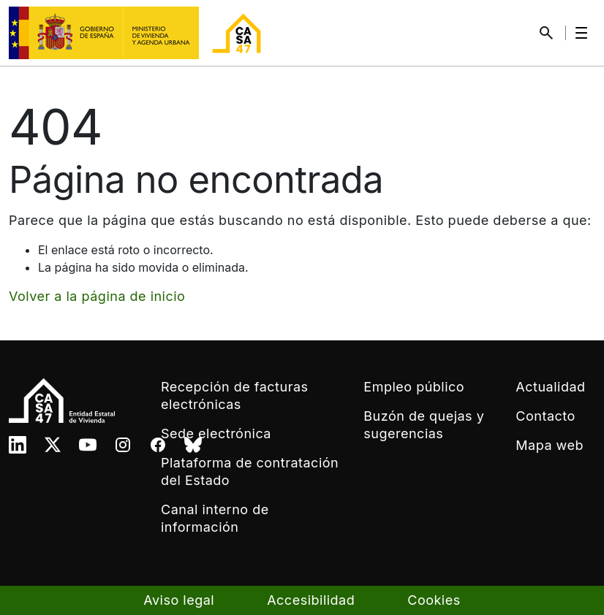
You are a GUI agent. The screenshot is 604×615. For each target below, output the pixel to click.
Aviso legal (178, 600)
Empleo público (413, 386)
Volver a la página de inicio (97, 296)
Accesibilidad (311, 600)
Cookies (433, 600)
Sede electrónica (216, 433)
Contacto (545, 416)
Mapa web (550, 445)
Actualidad (550, 386)
